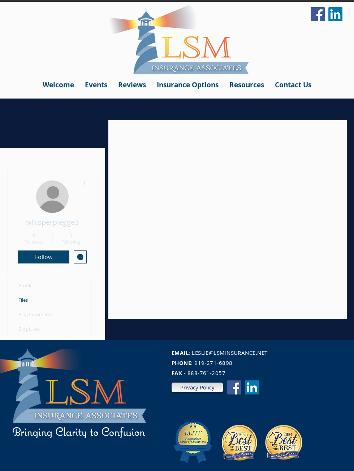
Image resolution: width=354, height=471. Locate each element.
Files (23, 300)
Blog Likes (29, 329)
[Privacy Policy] (197, 387)
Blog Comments (35, 314)
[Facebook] (318, 14)
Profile (25, 285)
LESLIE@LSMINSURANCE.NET (229, 352)
